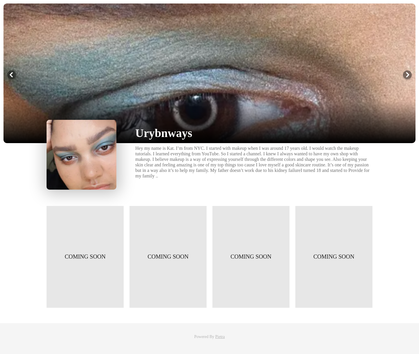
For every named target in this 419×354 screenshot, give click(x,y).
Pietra (220, 337)
